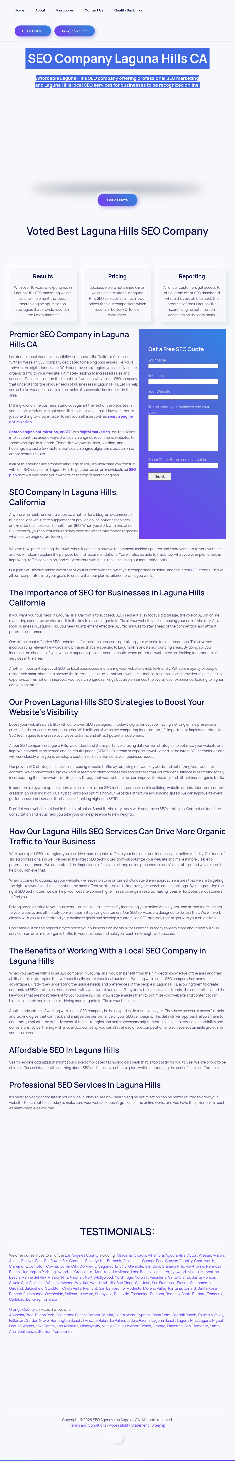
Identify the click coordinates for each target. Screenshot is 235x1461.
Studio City (18, 1282)
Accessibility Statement (129, 1425)
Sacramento (200, 1282)
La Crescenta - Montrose (91, 1271)
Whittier (81, 1282)
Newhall (76, 1277)
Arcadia (140, 1255)
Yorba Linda (63, 1331)
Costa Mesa (125, 1314)
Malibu (193, 1271)
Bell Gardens (73, 1260)
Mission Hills (58, 1277)
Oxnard (190, 1288)
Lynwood (178, 1271)
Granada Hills (173, 1266)
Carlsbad (16, 1299)
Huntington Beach (65, 1320)
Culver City (69, 1266)
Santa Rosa (207, 1288)
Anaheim (16, 1314)
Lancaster (160, 1271)
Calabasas (131, 1260)
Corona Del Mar (100, 1314)
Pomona (157, 1293)
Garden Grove (37, 1320)
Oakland (16, 1288)
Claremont (18, 1266)
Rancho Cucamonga (26, 1293)
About (40, 10)
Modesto (133, 1288)
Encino (121, 1266)
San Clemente (196, 1325)
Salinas (71, 1293)
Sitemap (158, 1425)
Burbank (114, 1260)
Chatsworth (204, 1260)
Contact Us (94, 10)
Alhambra (156, 1255)
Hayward (86, 1293)
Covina (52, 1266)
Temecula (215, 1293)
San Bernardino (112, 1288)
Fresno (182, 1282)
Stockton (53, 1288)
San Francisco (163, 1282)
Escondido (139, 1293)
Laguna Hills (187, 1320)
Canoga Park (152, 1260)
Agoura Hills (176, 1255)
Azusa (14, 1260)
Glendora (152, 1266)
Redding (173, 1293)
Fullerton (16, 1320)
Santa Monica (203, 1277)
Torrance (49, 1299)
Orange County (22, 1309)
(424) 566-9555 (74, 30)
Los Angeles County (82, 1255)
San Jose (142, 1282)
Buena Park (44, 1314)
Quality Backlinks (128, 10)
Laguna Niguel (211, 1320)
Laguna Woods (21, 1325)
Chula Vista (71, 1288)
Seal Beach (26, 1331)
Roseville (121, 1293)
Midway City (90, 1325)
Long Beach (141, 1271)
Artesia (205, 1255)
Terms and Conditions (88, 1425)
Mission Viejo (112, 1325)
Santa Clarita (179, 1277)
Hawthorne (195, 1266)
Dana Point (161, 1314)
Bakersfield (34, 1288)
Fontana (175, 1288)
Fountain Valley (210, 1314)
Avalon (218, 1255)
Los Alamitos (67, 1325)
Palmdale (37, 1282)
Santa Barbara (193, 1293)
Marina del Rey (34, 1277)
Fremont (90, 1288)
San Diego (124, 1282)
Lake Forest (45, 1325)
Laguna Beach (163, 1320)
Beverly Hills (95, 1260)
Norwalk (141, 1277)
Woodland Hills (102, 1282)
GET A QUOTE (33, 30)
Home (19, 10)
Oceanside (54, 1293)
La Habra (101, 1320)
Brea (30, 1314)
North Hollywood (99, 1277)
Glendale (135, 1266)
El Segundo (104, 1266)
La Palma (117, 1320)
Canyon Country (179, 1260)
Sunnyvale (103, 1293)
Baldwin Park (32, 1260)
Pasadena (158, 1277)
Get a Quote (117, 200)
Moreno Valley (154, 1288)
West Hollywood (59, 1282)
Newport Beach (138, 1325)
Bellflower (52, 1260)
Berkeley (33, 1299)
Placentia (175, 1325)
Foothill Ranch (184, 1314)
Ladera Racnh (138, 1320)
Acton (192, 1255)
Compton (37, 1266)
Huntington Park (35, 1271)
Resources (65, 10)
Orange (159, 1325)
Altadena (124, 1255)
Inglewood (59, 1271)
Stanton (45, 1331)
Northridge (124, 1277)
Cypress (144, 1314)
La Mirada (121, 1271)
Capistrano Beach (71, 1314)
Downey (86, 1266)
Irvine (87, 1320)
